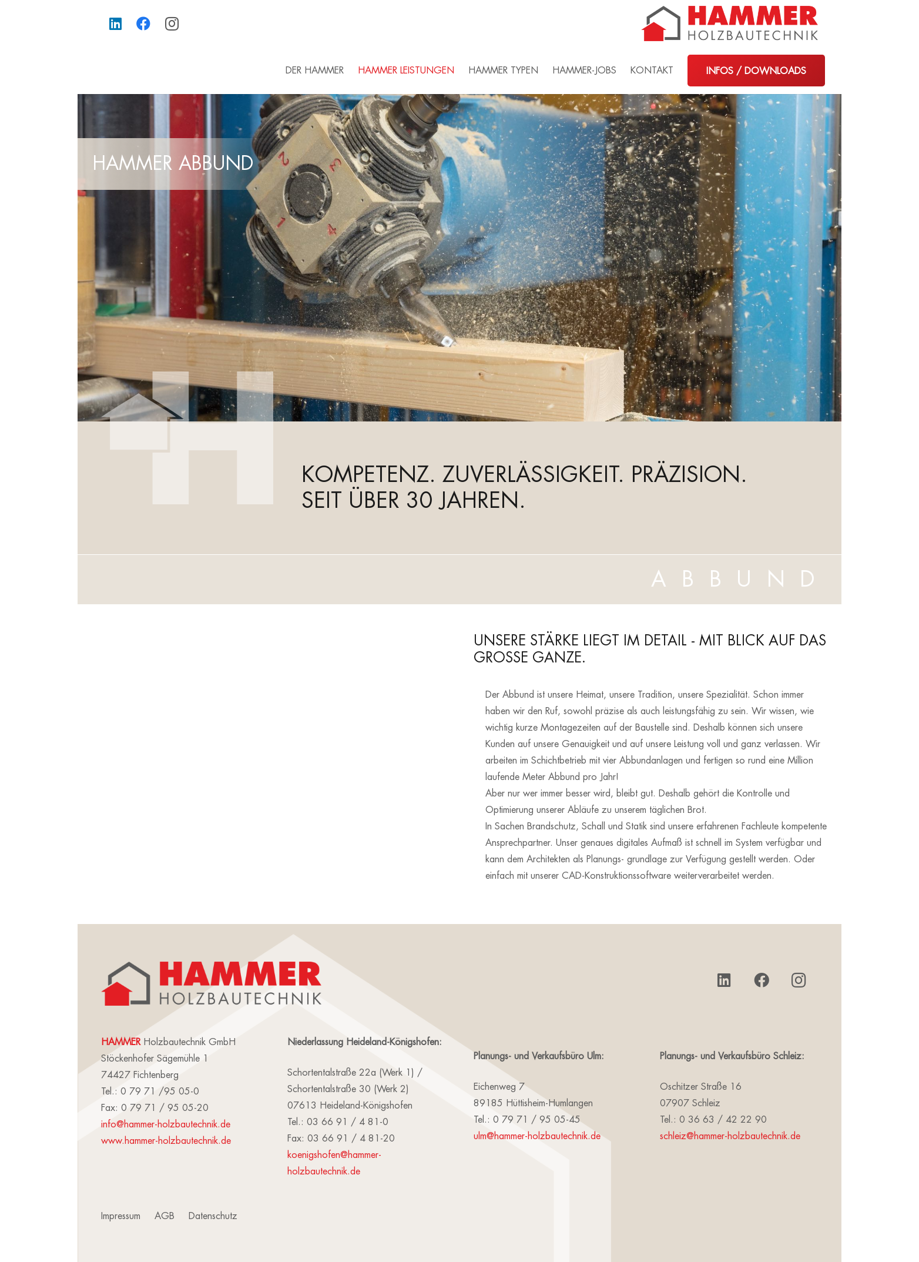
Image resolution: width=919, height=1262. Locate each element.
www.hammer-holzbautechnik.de (166, 1141)
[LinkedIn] (115, 23)
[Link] (729, 23)
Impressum (120, 1216)
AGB (165, 1216)
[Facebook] (143, 23)
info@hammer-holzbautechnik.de (165, 1124)
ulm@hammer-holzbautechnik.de (537, 1136)
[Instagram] (171, 23)
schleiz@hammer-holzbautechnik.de (730, 1136)
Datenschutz (213, 1216)
